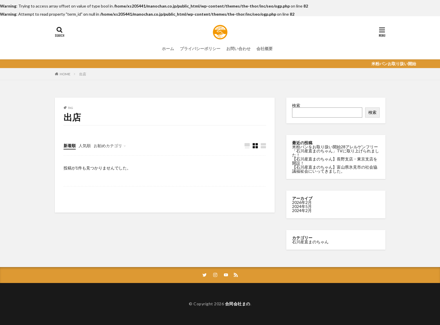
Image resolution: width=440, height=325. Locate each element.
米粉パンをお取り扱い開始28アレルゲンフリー (335, 146)
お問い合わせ (238, 48)
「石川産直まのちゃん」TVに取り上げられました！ (335, 152)
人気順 (85, 145)
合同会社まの (237, 303)
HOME (65, 74)
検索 (296, 105)
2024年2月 (302, 210)
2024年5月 (302, 206)
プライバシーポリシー (200, 48)
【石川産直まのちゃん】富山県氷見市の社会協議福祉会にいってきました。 (334, 169)
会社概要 (264, 48)
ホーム (168, 48)
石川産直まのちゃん (310, 241)
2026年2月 (302, 202)
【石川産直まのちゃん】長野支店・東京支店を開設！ (334, 160)
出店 (82, 74)
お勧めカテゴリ (108, 145)
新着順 (70, 145)
